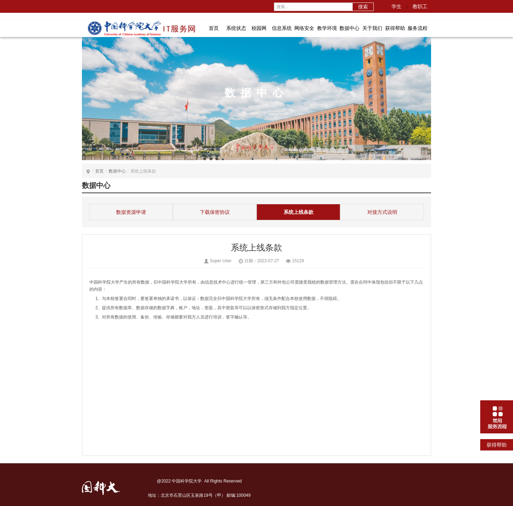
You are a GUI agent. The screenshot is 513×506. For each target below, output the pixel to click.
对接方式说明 (382, 212)
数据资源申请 (131, 212)
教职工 (420, 6)
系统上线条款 (299, 212)
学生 (396, 6)
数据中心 (349, 28)
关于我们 (372, 28)
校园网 (259, 28)
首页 (214, 28)
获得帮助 (395, 28)
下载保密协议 (215, 212)
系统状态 (236, 28)
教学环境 (327, 28)
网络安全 (304, 28)
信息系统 (282, 28)
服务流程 (418, 28)
